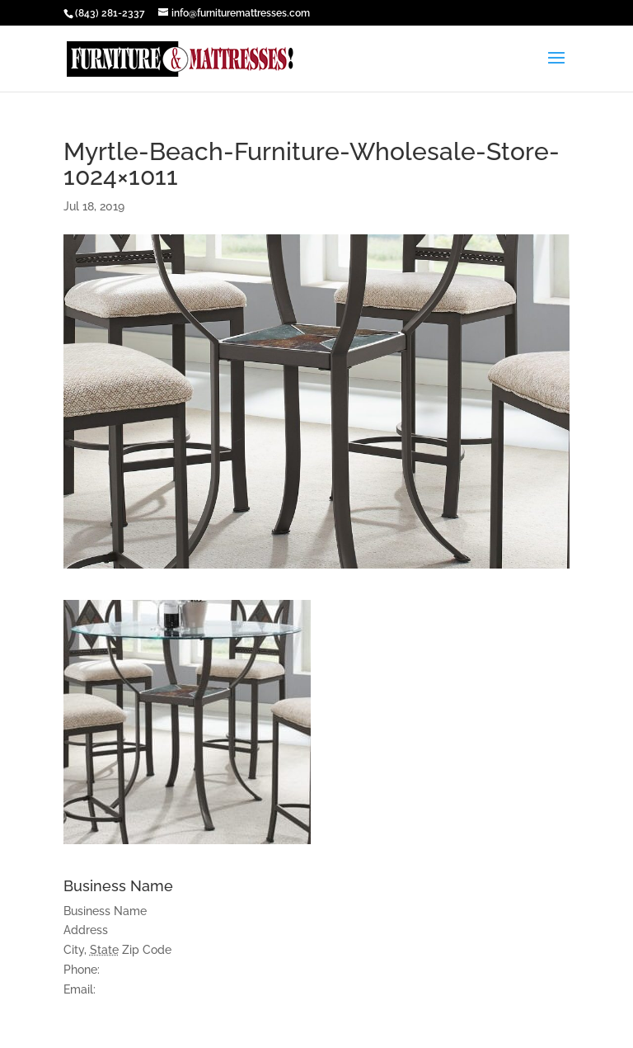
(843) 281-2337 (110, 13)
